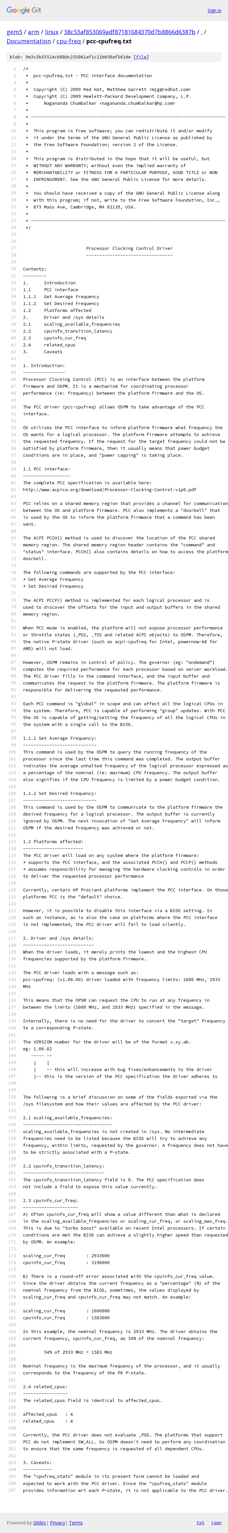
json (216, 1522)
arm (33, 32)
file (141, 57)
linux (51, 32)
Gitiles (39, 1523)
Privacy (57, 1523)
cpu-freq (69, 41)
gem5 (14, 32)
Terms (76, 1523)
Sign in (214, 10)
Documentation (29, 41)
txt (200, 1522)
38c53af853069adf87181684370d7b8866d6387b (129, 32)
